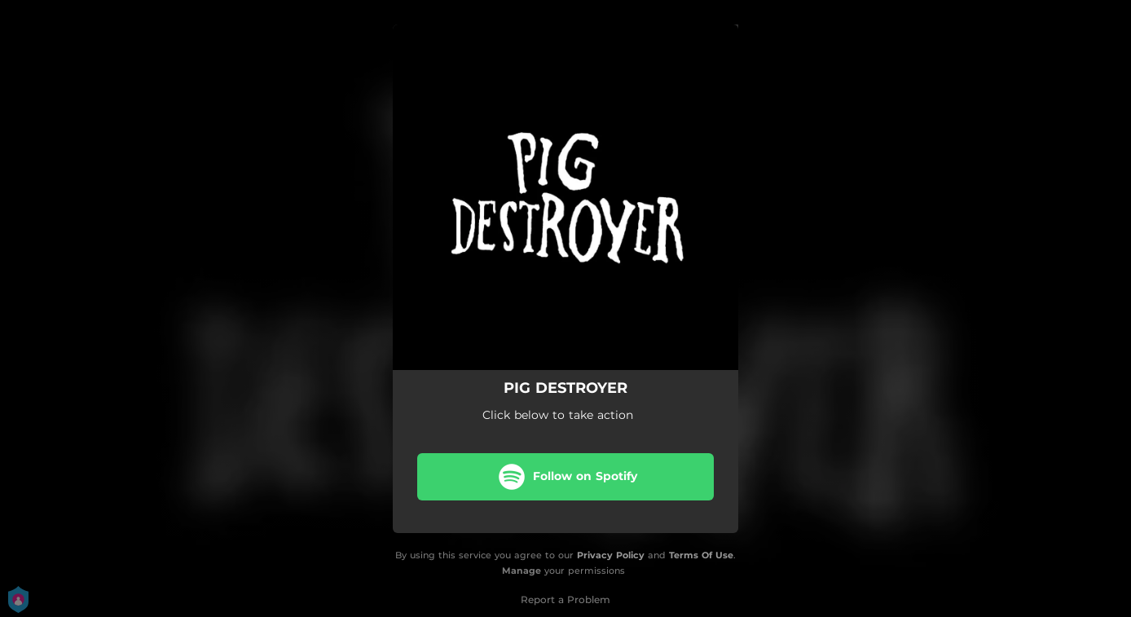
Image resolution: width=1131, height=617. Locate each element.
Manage (521, 570)
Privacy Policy (611, 555)
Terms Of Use (701, 555)
